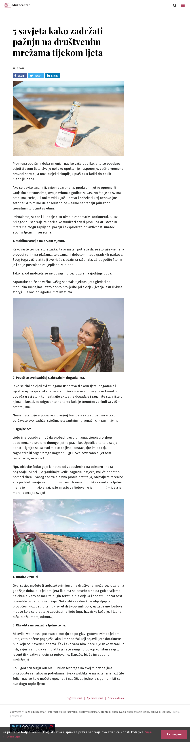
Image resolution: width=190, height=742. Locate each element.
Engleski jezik (74, 698)
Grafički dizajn (116, 698)
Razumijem (174, 734)
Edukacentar (17, 5)
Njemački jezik (95, 698)
